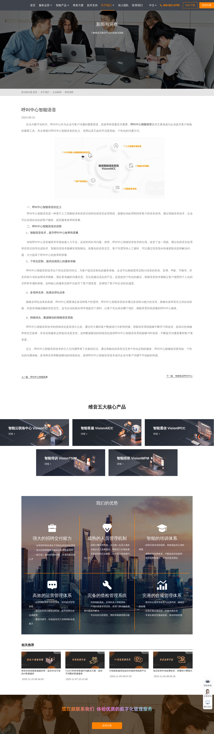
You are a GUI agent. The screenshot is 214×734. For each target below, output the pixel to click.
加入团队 (123, 5)
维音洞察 (69, 92)
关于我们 (45, 92)
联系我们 (137, 5)
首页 (32, 5)
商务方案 (78, 5)
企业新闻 (57, 92)
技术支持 (92, 5)
